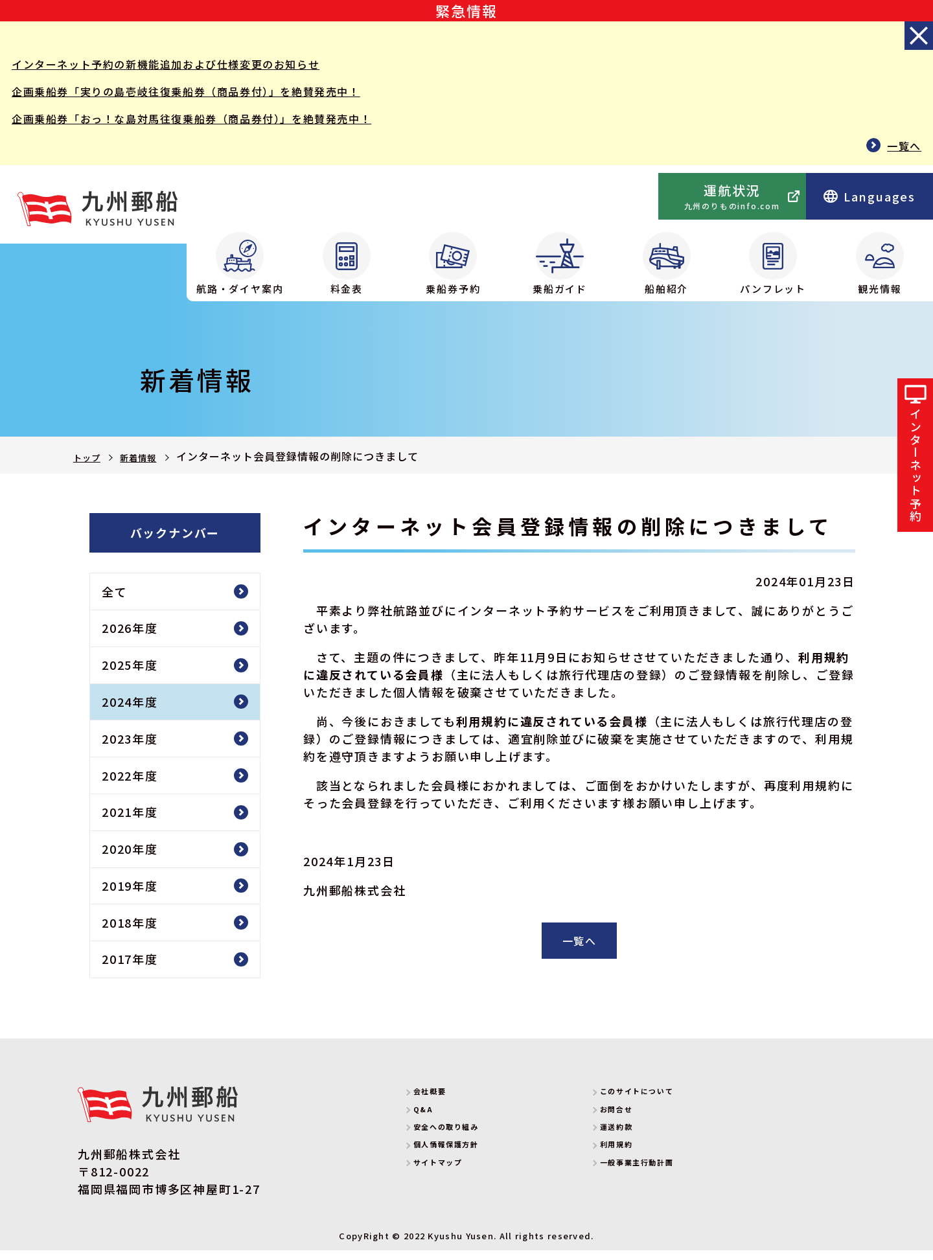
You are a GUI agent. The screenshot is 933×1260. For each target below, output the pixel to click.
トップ (89, 457)
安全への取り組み (472, 1139)
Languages (870, 196)
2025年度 (130, 674)
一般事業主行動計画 (665, 1174)
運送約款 (633, 1139)
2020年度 (130, 858)
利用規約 (633, 1157)
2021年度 (130, 821)
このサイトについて (665, 1103)
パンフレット (773, 263)
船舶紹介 (667, 263)
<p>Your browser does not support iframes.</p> (561, 197)
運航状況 (732, 196)
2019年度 (130, 895)
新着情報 (150, 457)
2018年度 (130, 932)
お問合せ (633, 1122)
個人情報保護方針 (472, 1157)
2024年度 (130, 711)
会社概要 (446, 1103)
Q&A (435, 1122)
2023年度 (130, 748)
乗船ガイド (560, 263)
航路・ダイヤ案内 (239, 263)
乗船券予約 (453, 263)
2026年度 (130, 637)
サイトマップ (459, 1174)
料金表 (347, 263)
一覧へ (902, 152)
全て (115, 601)
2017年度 (130, 968)
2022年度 (130, 784)
